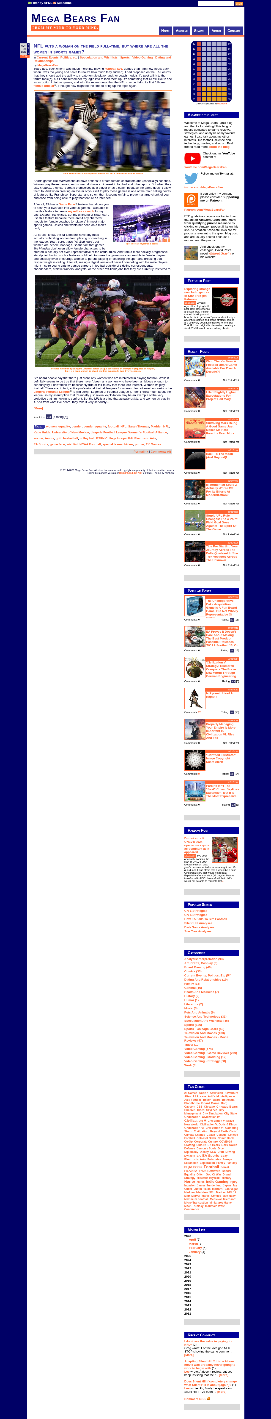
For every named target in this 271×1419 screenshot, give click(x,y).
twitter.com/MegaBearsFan (203, 187)
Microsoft (229, 1199)
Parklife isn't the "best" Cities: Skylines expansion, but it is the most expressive (222, 791)
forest (225, 1167)
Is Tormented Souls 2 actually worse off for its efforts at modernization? (221, 490)
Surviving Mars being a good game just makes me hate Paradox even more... (221, 428)
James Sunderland (209, 1185)
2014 (187, 1301)
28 (199, 712)
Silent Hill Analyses (198, 923)
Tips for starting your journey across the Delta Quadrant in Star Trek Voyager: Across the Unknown (222, 553)
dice (221, 1148)
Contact (234, 31)
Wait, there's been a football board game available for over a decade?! (221, 366)
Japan (227, 1185)
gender (77, 426)
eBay (224, 1155)
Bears (216, 1099)
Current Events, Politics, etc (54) (208, 975)
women (51, 426)
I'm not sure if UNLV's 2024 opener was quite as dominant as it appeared (196, 845)
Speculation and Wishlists (99, 57)
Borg (224, 1103)
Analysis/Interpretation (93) (204, 959)
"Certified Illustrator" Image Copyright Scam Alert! (221, 758)
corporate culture (206, 1141)
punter (139, 444)
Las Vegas (231, 1189)
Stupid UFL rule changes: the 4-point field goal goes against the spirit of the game (222, 522)
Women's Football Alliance (148, 432)
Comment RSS (197, 1399)
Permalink (141, 451)
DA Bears (214, 1145)
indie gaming (217, 1181)
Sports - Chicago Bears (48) (204, 1029)
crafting (189, 1145)
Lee (187, 1371)
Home (165, 31)
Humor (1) (191, 1000)
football (113, 426)
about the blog (219, 147)
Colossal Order (206, 1138)
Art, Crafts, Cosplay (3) (200, 963)
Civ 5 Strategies (195, 915)
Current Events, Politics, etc (57, 57)
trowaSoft (222, 104)
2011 (187, 1313)
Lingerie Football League (52, 391)
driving (230, 1152)
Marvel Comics (211, 1195)
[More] (38, 408)
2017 (187, 1289)
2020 (187, 1276)
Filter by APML (42, 3)
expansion (191, 1162)
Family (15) (192, 983)
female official (44, 86)
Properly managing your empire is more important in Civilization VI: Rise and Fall (221, 731)
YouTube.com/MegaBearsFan (205, 167)
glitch (200, 1174)
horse (201, 1181)
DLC (213, 1152)
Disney (204, 1152)
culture (201, 1145)
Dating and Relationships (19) (206, 979)
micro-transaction (196, 1202)
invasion (190, 1185)
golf (58, 438)
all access (199, 1096)
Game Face (67, 204)
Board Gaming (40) (198, 967)
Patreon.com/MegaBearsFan (204, 209)
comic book (226, 1138)
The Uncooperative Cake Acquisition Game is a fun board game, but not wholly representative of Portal (222, 609)
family (220, 1162)
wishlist (72, 444)
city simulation (213, 1113)
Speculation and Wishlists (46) (206, 1020)
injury (233, 1181)
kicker (128, 444)
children (190, 1110)
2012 (187, 1309)
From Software (209, 1171)
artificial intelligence (221, 1096)
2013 (187, 1305)
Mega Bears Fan (75, 18)
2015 (187, 1297)
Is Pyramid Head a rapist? (219, 695)
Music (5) (191, 1008)
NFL (123, 426)
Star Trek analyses (198, 931)
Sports (125, 57)
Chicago (209, 1106)
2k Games (190, 1093)
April (192, 1239)
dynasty (189, 1155)
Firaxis (197, 1167)
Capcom (189, 1106)
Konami (217, 1189)
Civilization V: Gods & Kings (218, 1124)
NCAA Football (90, 444)
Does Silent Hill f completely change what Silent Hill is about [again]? (210, 1383)
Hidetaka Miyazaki (208, 1178)
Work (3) (190, 1065)
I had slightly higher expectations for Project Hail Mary (221, 395)
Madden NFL (160, 426)
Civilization (192, 1117)
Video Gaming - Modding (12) (205, 1057)
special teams (113, 444)
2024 (187, 1260)
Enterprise (214, 1159)
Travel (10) (192, 1044)
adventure (231, 1093)
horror (189, 1181)
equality (64, 426)
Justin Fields (202, 1189)
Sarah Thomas (138, 426)
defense (189, 1148)
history (226, 1178)
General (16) (193, 987)
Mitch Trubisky (194, 1206)
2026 (211, 1244)
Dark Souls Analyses (199, 927)
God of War (213, 1174)
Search (199, 31)
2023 (187, 1264)
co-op (188, 1141)
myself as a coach (81, 211)
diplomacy (191, 1152)
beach (207, 1099)
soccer (39, 438)
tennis (49, 438)
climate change (194, 1134)
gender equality (94, 426)
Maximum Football (196, 1199)
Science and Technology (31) (205, 1016)
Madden (189, 1192)
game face (57, 444)
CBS (200, 1106)
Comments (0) (161, 451)
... (229, 328)
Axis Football (193, 1099)
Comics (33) (193, 971)
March (193, 1243)
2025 (187, 1256)
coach (211, 1134)
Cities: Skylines (207, 1110)
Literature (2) (193, 1004)
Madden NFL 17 (226, 1192)
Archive (182, 31)
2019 (187, 1280)
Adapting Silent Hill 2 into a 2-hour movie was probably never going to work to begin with (209, 1365)
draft (220, 1152)
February (195, 1247)
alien (187, 1096)
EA (199, 1155)
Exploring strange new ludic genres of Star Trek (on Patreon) (197, 294)
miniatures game (221, 1202)
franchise (190, 1171)
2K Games (153, 444)
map (187, 1195)
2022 (187, 1268)
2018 (187, 1284)
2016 (187, 1293)
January (195, 1252)
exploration (207, 1162)
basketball (70, 438)
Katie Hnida (42, 432)
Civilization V (195, 1120)
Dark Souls (229, 1145)
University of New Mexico (70, 432)
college (221, 1134)
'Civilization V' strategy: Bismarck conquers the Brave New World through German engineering (221, 669)
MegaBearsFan (47, 65)
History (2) (192, 996)
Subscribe (64, 3)
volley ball (87, 438)
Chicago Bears (227, 1106)
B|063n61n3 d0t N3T (130, 473)
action (203, 1093)
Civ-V (232, 1131)
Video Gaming (142, 57)
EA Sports (41, 444)
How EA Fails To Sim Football (205, 919)
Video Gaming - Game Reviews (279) (210, 1053)
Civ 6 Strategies (195, 910)
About (217, 31)
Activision (216, 1093)
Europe (227, 1159)
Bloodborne (192, 1103)
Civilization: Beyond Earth (211, 1131)
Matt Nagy (228, 1195)
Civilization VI (194, 1128)
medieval (216, 1199)
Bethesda (228, 1099)
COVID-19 (225, 1141)
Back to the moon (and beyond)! (219, 455)
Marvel (195, 1195)
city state (230, 1113)
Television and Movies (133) (204, 1033)
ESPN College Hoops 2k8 (114, 438)
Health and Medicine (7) (201, 992)
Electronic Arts (145, 438)
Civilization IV (211, 1117)
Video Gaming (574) (198, 1048)
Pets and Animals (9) (199, 1012)
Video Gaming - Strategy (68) (205, 1061)
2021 (187, 1272)
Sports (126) (193, 1024)
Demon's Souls (206, 1148)
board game (210, 1103)
